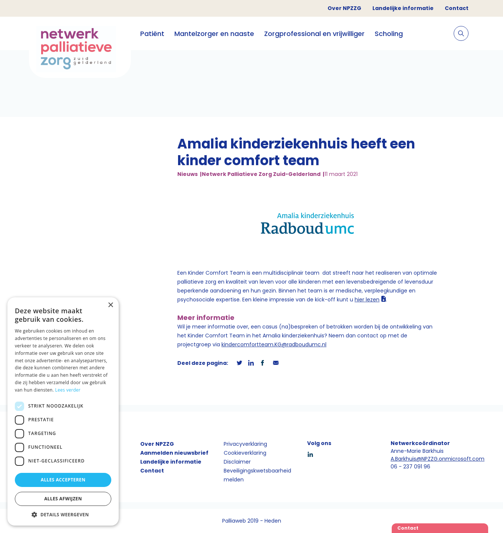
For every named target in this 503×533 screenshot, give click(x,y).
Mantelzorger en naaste (214, 33)
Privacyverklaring (245, 444)
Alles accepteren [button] (63, 480)
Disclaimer (237, 461)
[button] (63, 514)
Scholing (389, 33)
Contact (457, 8)
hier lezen (367, 299)
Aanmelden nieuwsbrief (174, 453)
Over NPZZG (344, 8)
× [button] (110, 305)
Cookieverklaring (245, 453)
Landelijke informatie (403, 8)
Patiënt (152, 33)
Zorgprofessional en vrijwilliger (314, 33)
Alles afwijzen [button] (63, 499)
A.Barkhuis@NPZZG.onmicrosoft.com (437, 458)
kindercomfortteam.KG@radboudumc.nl (273, 344)
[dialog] (63, 411)
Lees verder (68, 390)
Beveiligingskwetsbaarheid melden (257, 475)
